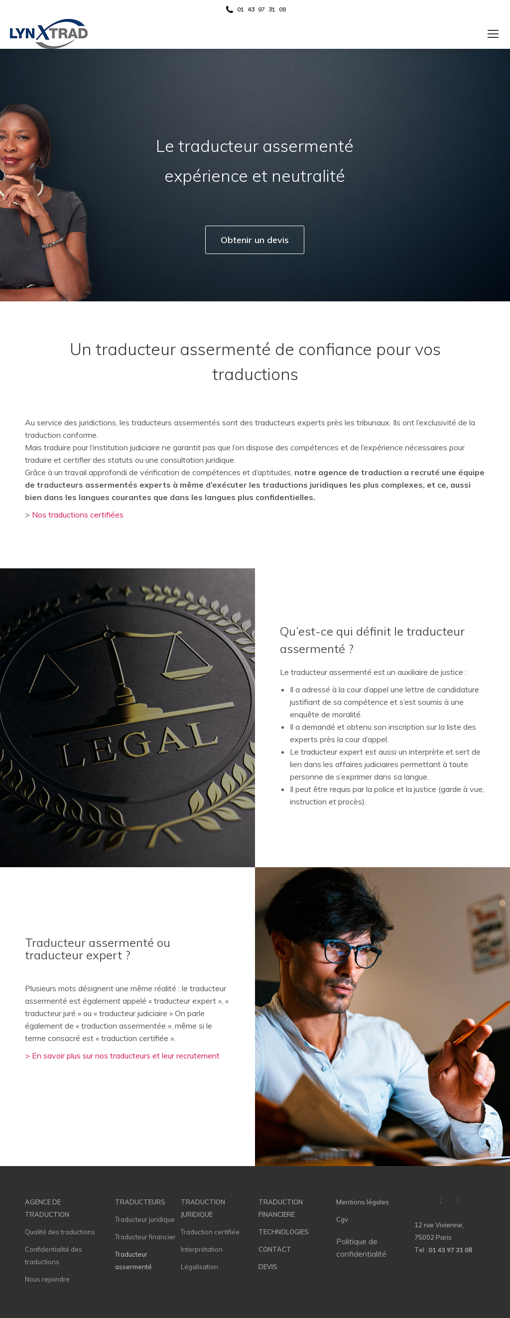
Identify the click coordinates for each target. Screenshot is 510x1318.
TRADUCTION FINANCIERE (280, 1208)
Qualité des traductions (60, 1232)
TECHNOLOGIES (283, 1232)
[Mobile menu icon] (493, 34)
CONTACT (274, 1249)
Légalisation (199, 1267)
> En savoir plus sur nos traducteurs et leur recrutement (122, 1055)
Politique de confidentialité (361, 1247)
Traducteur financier (145, 1237)
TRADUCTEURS (140, 1202)
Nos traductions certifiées (78, 515)
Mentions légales (362, 1202)
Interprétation (202, 1249)
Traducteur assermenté (133, 1260)
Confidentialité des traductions (53, 1255)
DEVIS (267, 1267)
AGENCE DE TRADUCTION (47, 1208)
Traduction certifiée (210, 1232)
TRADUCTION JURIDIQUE (203, 1208)
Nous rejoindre (47, 1279)
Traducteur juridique (145, 1219)
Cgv (342, 1219)
